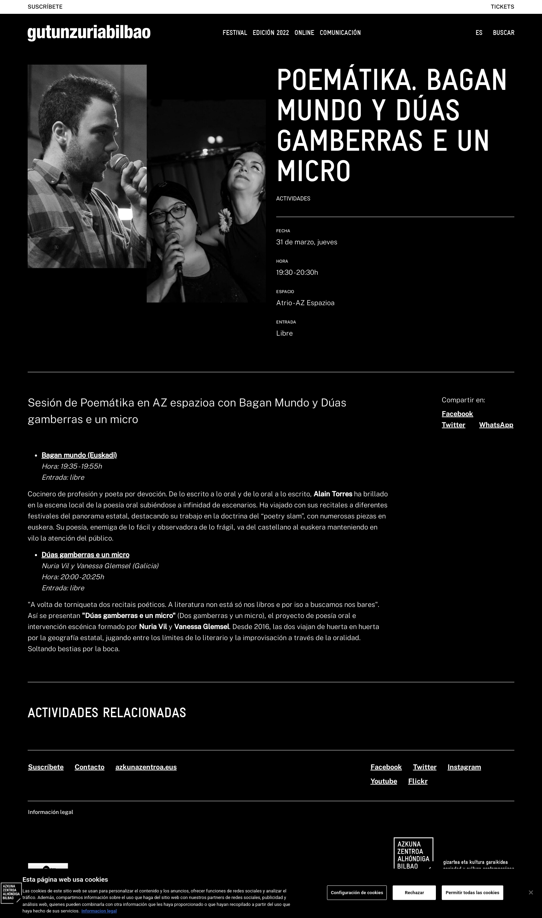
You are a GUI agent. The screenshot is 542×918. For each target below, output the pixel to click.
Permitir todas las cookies (472, 897)
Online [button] (304, 33)
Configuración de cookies (357, 897)
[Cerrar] (531, 897)
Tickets (502, 6)
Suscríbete (45, 6)
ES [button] (479, 33)
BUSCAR (503, 33)
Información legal (50, 812)
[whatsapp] (496, 424)
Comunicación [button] (340, 33)
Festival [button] (235, 33)
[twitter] (453, 424)
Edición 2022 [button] (271, 33)
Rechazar (414, 897)
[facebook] (457, 413)
